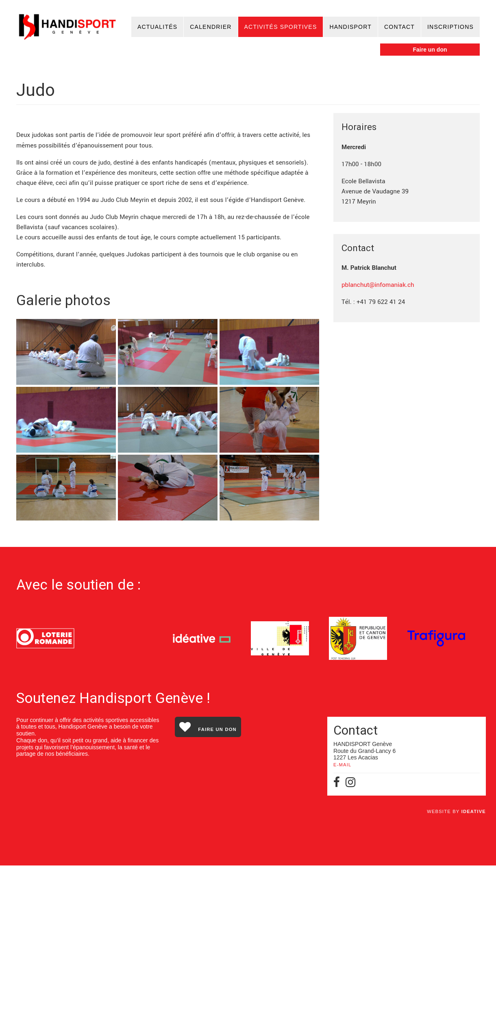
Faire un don (430, 49)
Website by (456, 974)
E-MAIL (342, 927)
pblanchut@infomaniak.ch (378, 284)
